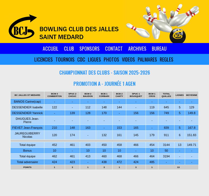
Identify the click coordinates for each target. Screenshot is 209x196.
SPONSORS (89, 48)
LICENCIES (43, 59)
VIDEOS (128, 59)
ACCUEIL (51, 48)
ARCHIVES (137, 48)
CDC (81, 59)
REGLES (166, 59)
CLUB (69, 48)
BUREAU (159, 48)
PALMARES (147, 59)
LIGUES (94, 59)
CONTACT (114, 48)
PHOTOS (111, 59)
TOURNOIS (65, 59)
